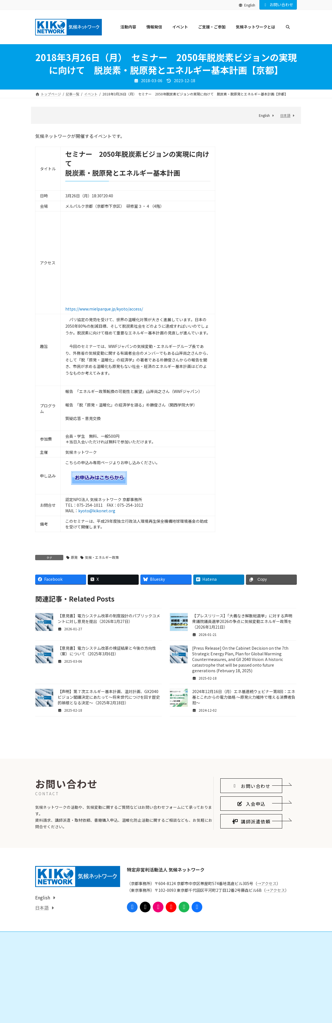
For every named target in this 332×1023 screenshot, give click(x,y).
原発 (74, 557)
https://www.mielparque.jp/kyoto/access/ (104, 309)
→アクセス (267, 934)
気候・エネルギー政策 (102, 557)
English (247, 5)
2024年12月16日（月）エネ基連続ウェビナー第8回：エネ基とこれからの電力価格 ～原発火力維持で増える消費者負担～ (243, 697)
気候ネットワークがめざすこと (245, 1010)
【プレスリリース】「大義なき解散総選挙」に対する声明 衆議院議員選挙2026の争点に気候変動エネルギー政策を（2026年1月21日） (244, 621)
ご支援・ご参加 (140, 1001)
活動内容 (45, 1001)
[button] (251, 836)
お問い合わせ (278, 4)
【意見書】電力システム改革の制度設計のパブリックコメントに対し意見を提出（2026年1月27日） (109, 618)
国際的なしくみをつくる (60, 1010)
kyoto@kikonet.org (96, 510)
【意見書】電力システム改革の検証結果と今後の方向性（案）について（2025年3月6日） (107, 650)
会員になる (140, 1010)
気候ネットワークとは (235, 1001)
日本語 (285, 115)
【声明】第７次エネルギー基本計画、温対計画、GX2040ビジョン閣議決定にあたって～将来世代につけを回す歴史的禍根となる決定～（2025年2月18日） (109, 697)
